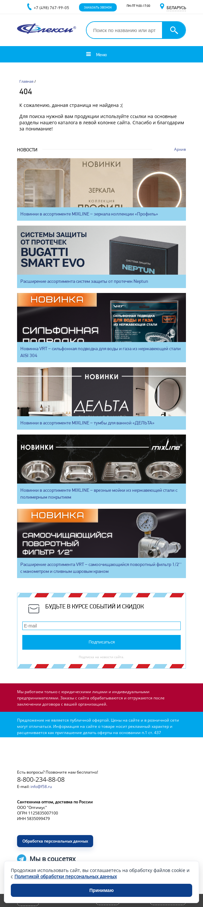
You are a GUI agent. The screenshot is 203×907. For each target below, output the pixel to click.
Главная (26, 81)
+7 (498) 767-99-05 (51, 7)
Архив (180, 149)
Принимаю (101, 890)
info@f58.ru (41, 786)
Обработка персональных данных (55, 841)
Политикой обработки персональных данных (65, 876)
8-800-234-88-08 (41, 779)
